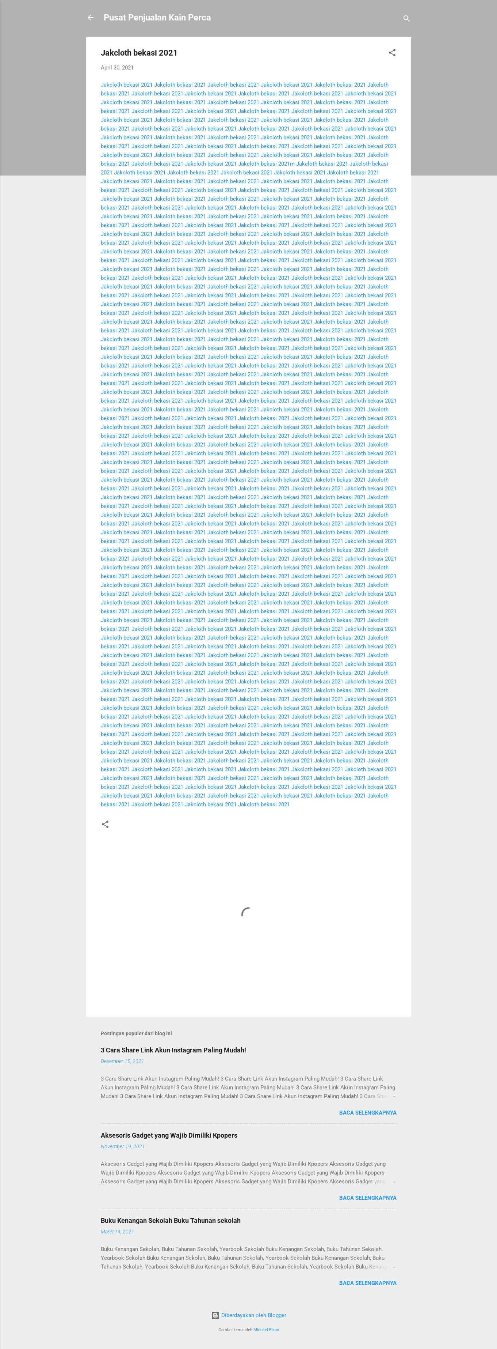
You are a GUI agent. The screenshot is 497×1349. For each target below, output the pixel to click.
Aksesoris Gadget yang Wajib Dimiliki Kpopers (169, 1135)
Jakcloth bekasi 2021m (266, 164)
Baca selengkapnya (368, 1112)
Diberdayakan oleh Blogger (248, 1315)
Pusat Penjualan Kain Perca (157, 17)
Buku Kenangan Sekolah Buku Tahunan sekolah (171, 1220)
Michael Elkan (266, 1329)
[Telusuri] (406, 20)
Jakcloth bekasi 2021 (127, 85)
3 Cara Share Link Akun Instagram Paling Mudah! (173, 1050)
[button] (392, 54)
